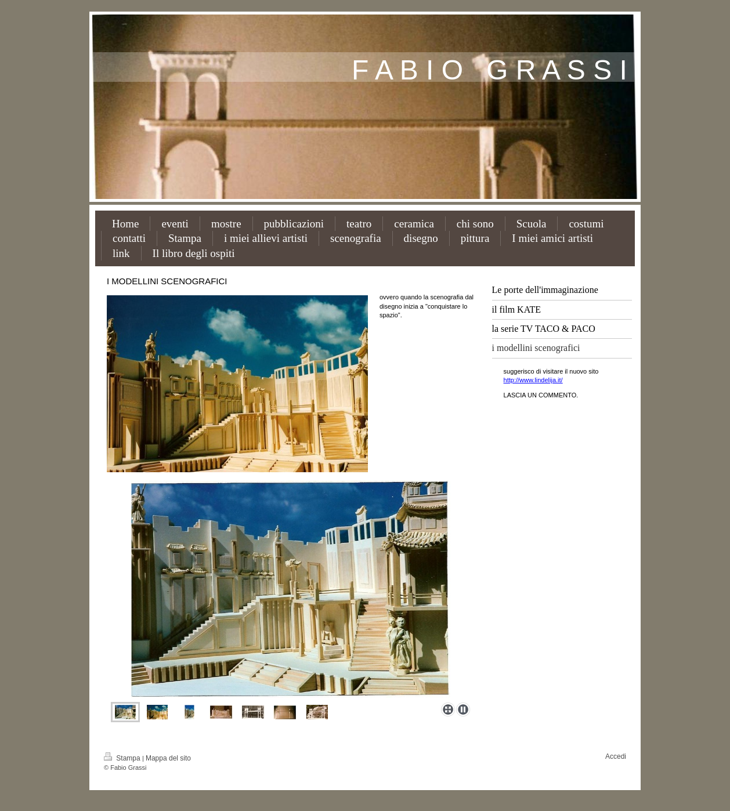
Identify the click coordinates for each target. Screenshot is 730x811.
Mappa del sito (168, 758)
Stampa (123, 758)
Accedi (615, 756)
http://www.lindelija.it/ (533, 379)
